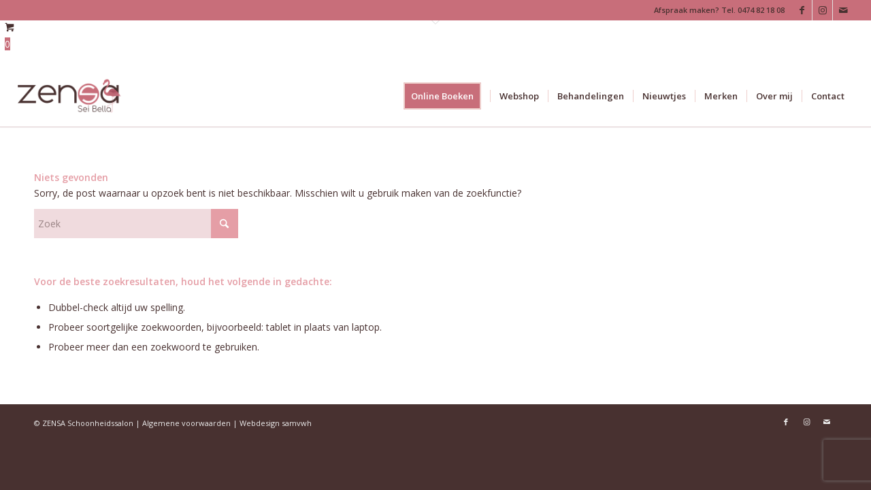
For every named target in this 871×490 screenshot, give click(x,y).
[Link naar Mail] (843, 10)
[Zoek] (136, 223)
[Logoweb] (70, 96)
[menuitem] (447, 96)
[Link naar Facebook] (802, 10)
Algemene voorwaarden (186, 423)
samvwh (297, 423)
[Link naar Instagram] (822, 10)
